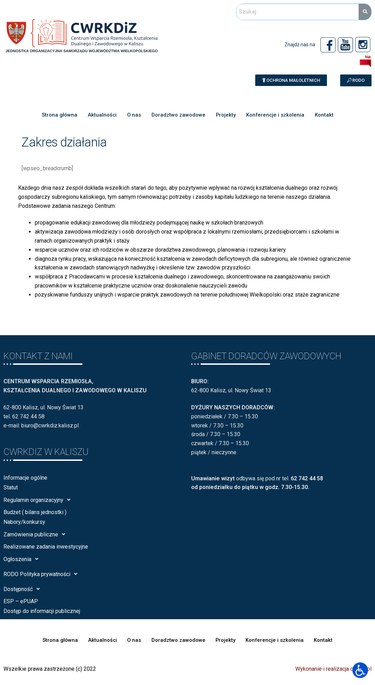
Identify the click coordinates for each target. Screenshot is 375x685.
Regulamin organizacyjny (38, 500)
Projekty (226, 115)
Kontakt (324, 115)
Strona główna (58, 115)
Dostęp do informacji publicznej (41, 611)
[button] (291, 80)
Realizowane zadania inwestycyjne (45, 546)
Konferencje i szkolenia (275, 115)
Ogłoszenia (22, 559)
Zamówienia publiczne (36, 534)
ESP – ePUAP (20, 601)
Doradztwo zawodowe (178, 115)
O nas (133, 115)
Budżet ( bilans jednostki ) (35, 512)
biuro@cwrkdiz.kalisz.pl (50, 425)
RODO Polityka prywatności (42, 574)
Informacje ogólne (25, 477)
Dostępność (23, 589)
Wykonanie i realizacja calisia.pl (333, 669)
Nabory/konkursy (24, 522)
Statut (10, 487)
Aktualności (101, 115)
